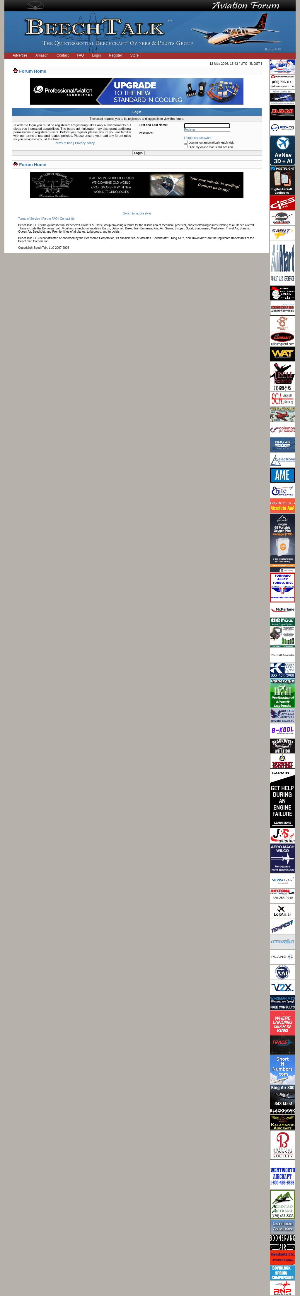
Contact (63, 55)
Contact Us (67, 218)
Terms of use (63, 143)
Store (134, 55)
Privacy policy (85, 143)
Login (96, 55)
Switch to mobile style (137, 213)
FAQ (80, 55)
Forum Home (32, 71)
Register (115, 55)
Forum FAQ (50, 218)
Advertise (20, 55)
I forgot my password (198, 137)
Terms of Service (29, 218)
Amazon (41, 55)
